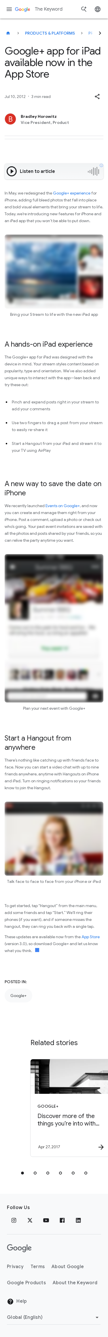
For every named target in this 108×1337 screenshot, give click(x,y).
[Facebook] (62, 1220)
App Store (91, 936)
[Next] (100, 33)
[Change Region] (54, 1317)
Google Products (26, 1283)
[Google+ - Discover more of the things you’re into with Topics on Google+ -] (64, 1108)
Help (17, 1301)
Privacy (15, 1267)
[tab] (22, 1173)
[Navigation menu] (9, 9)
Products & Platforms (50, 33)
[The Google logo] (19, 1248)
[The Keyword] (8, 33)
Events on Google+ (63, 505)
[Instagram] (14, 1220)
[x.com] (30, 1220)
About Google (68, 1267)
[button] (97, 96)
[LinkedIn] (78, 1220)
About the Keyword (75, 1283)
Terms (38, 1267)
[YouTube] (46, 1220)
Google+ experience (71, 193)
